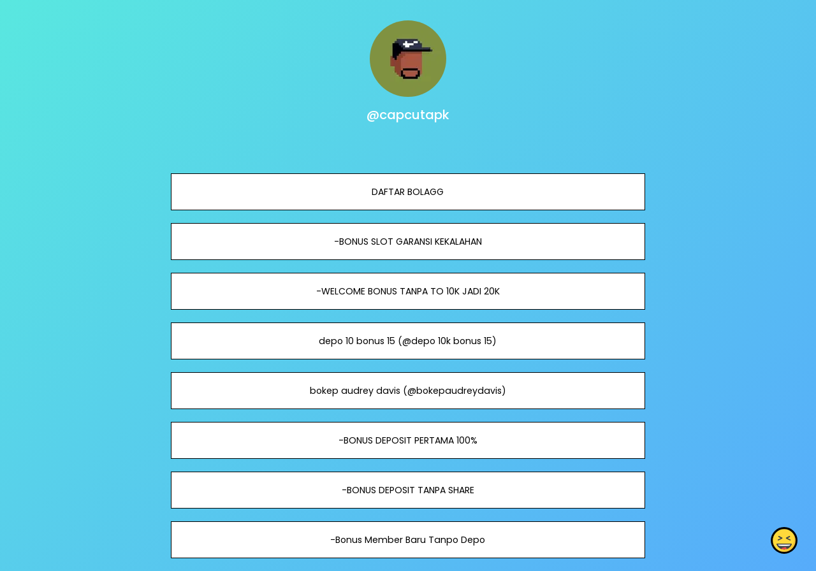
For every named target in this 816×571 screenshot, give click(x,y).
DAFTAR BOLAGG (408, 191)
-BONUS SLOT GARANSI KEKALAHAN (408, 241)
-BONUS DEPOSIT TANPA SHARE (408, 490)
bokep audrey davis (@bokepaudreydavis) (408, 390)
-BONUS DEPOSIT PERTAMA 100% (408, 440)
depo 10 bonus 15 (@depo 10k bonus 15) (408, 341)
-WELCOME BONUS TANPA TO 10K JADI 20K (408, 291)
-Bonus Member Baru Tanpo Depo (407, 539)
